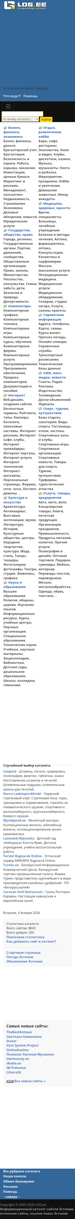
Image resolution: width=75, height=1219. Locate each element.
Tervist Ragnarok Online (22, 856)
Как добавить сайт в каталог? (31, 941)
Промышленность (53, 533)
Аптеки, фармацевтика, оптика (52, 243)
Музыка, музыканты (48, 165)
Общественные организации (16, 263)
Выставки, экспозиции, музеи (19, 517)
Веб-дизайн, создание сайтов (17, 401)
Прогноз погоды (51, 337)
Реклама (45, 386)
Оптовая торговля (52, 558)
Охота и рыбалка (54, 170)
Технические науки (19, 645)
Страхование (14, 203)
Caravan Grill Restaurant (23, 892)
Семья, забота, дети (20, 286)
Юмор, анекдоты (53, 196)
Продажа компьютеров (15, 379)
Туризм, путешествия (49, 473)
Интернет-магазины (12, 473)
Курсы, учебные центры (17, 620)
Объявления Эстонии (24, 961)
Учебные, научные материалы (19, 651)
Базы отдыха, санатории (49, 419)
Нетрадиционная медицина (52, 277)
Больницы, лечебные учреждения (48, 225)
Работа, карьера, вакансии (19, 165)
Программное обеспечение (15, 370)
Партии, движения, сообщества (17, 252)
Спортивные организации (49, 450)
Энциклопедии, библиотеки (16, 660)
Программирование (20, 364)
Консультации (50, 252)
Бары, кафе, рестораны (48, 143)
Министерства (15, 275)
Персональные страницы (15, 482)
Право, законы (15, 270)
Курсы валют (49, 333)
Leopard (9, 771)
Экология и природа (12, 295)
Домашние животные (47, 192)
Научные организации (14, 629)
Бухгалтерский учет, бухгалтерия (20, 152)
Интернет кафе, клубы (19, 437)
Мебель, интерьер (54, 566)
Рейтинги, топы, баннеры (19, 415)
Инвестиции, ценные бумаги (16, 174)
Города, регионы (17, 239)
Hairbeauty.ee (17, 1059)
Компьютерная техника (16, 321)
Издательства (50, 390)
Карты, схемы (50, 328)
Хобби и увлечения (53, 183)
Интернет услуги (17, 457)
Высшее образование (14, 593)
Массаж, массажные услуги (54, 268)
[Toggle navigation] (8, 106)
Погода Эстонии (19, 957)
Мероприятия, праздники (50, 178)
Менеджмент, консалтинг (15, 192)
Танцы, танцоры (15, 558)
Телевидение (49, 395)
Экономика (13, 208)
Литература (13, 524)
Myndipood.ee (14, 820)
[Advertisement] (37, 47)
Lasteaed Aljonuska (18, 838)
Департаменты (16, 301)
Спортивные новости (48, 459)
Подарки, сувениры (54, 562)
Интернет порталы (19, 453)
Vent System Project (22, 1045)
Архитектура (14, 506)
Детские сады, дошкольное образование (15, 671)
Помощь (30, 96)
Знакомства (48, 150)
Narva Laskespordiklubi (22, 793)
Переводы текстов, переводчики (54, 575)
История (10, 529)
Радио (57, 382)
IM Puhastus (16, 1067)
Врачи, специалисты (49, 214)
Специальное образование (14, 638)
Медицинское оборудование (50, 295)
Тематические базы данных (50, 366)
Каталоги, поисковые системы (12, 426)
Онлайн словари (52, 341)
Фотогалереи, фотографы (14, 566)
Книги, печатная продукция (51, 515)
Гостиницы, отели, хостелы (54, 428)
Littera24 (13, 1072)
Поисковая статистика (25, 937)
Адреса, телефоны (53, 324)
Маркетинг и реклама (14, 183)
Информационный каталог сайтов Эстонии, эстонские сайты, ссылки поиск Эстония (37, 1211)
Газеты (44, 382)
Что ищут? (12, 96)
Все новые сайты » (30, 1081)
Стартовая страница (23, 952)
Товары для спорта (52, 464)
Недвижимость (16, 199)
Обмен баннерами (18, 1181)
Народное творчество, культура (13, 546)
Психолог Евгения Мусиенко (30, 1054)
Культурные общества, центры (18, 535)
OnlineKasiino (17, 1050)
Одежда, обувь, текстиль (51, 593)
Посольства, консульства (13, 281)
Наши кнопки (14, 1176)
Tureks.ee (11, 865)
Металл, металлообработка (54, 584)
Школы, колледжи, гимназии (19, 682)
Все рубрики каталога (21, 1171)
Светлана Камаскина (24, 1036)
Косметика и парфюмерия (49, 259)
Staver (11, 1041)
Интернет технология (13, 464)
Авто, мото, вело (52, 502)
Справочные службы (48, 348)
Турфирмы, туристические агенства (51, 484)
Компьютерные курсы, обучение (17, 339)
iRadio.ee (13, 1063)
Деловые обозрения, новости (20, 214)
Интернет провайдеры (14, 446)
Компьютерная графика (16, 312)
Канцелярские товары (50, 508)
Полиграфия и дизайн (50, 553)
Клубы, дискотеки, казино (54, 156)
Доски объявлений (54, 399)
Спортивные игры (53, 444)
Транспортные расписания (50, 357)
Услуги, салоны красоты (52, 308)
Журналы (46, 404)
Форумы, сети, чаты (20, 486)
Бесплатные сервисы (13, 410)
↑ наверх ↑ (11, 1197)
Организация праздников (49, 526)
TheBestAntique (19, 1032)
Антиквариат (14, 511)
